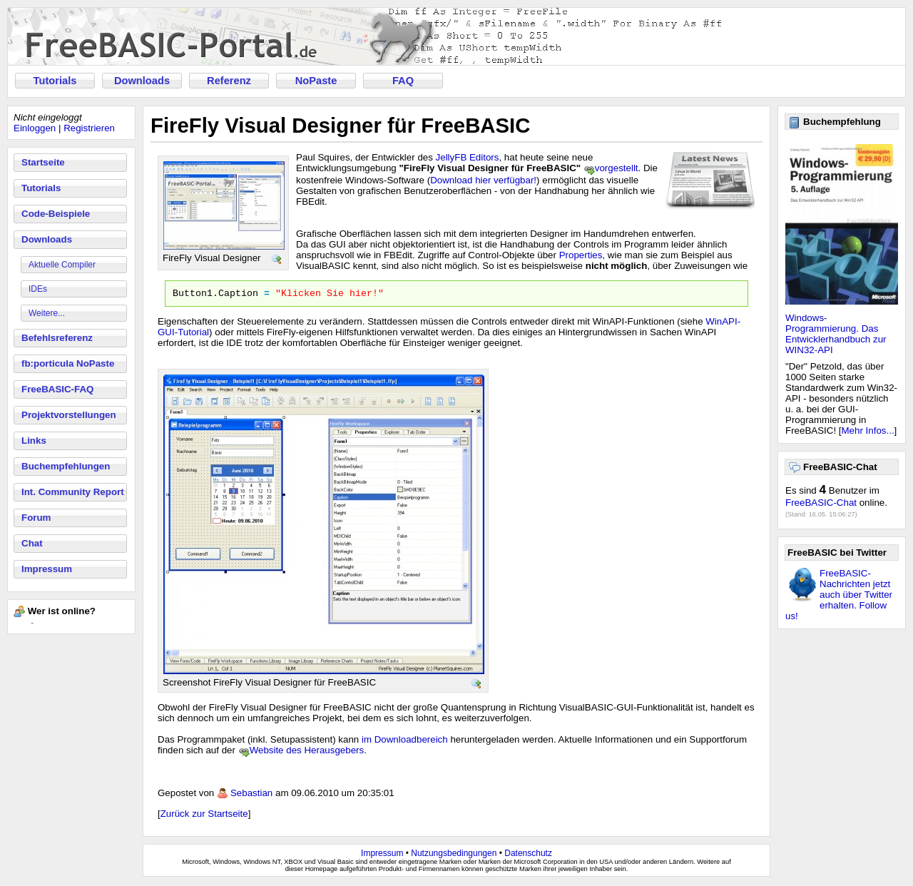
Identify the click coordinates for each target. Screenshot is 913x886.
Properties (581, 255)
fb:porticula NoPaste (67, 363)
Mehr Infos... (868, 430)
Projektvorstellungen (68, 414)
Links (33, 440)
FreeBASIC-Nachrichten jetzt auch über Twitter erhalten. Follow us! (838, 594)
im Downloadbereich (405, 741)
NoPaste (316, 80)
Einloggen (35, 128)
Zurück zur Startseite (204, 815)
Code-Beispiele (55, 213)
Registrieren (89, 128)
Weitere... (47, 313)
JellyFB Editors (467, 157)
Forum (36, 517)
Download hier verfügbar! (483, 180)
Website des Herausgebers (307, 752)
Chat (32, 543)
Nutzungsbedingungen (453, 855)
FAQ (403, 80)
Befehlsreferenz (57, 337)
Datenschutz (528, 855)
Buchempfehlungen (65, 466)
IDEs (38, 289)
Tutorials (55, 80)
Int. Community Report (72, 492)
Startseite (43, 162)
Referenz (229, 80)
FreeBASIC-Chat (821, 502)
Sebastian (251, 795)
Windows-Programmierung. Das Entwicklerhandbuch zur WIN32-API (836, 333)
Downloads (142, 80)
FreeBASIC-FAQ (57, 389)
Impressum (46, 569)
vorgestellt (616, 168)
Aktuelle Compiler (62, 265)
